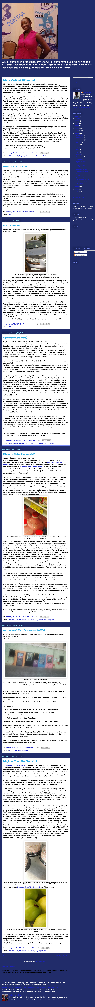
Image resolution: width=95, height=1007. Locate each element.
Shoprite (34, 156)
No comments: (29, 440)
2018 (77, 123)
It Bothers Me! (15, 995)
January (79, 159)
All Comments (79, 255)
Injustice (26, 156)
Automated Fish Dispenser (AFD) (24, 630)
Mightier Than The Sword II (16, 765)
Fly (20, 156)
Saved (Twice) (8, 966)
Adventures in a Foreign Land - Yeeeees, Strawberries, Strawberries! (30, 987)
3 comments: (29, 948)
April (78, 152)
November (80, 137)
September (80, 140)
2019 (77, 121)
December (80, 135)
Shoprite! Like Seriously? (19, 454)
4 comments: (28, 153)
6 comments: (28, 324)
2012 (77, 189)
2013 (77, 187)
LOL (11, 215)
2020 (77, 118)
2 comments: (28, 617)
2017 (77, 126)
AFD (11, 750)
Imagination (23, 750)
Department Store (26, 443)
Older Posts (62, 956)
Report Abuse (78, 197)
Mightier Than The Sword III (31, 466)
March (78, 154)
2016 (77, 128)
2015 (77, 130)
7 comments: (29, 747)
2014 (77, 133)
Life (3, 980)
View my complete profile (81, 107)
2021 (77, 116)
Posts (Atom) (41, 961)
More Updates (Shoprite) (19, 79)
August (79, 142)
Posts (77, 252)
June (78, 147)
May (78, 149)
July (78, 144)
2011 (77, 191)
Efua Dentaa (87, 92)
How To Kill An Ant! (15, 166)
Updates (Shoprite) (15, 337)
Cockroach (13, 156)
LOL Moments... (12, 225)
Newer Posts (9, 956)
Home (36, 956)
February (79, 157)
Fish (15, 750)
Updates (42, 156)
